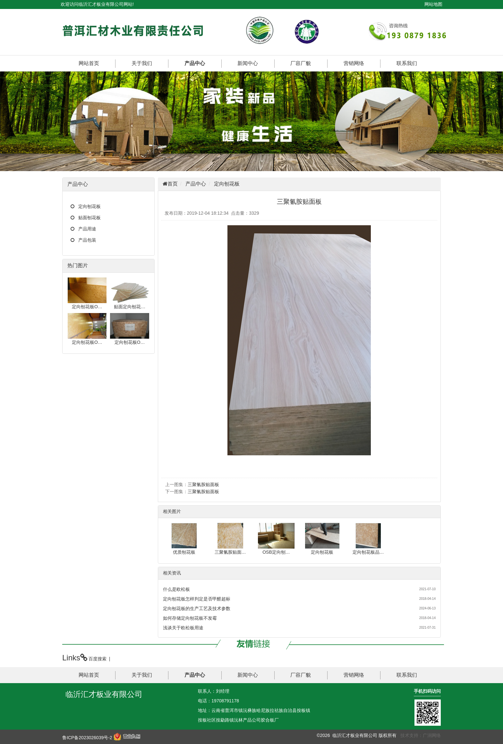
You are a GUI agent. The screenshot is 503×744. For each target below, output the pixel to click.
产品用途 (87, 228)
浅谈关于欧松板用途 (183, 627)
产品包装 (87, 240)
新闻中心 (247, 63)
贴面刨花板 (89, 217)
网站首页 (89, 63)
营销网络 (354, 63)
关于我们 (142, 63)
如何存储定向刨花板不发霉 (190, 618)
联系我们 (406, 63)
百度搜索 (98, 658)
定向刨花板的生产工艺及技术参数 (196, 608)
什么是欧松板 (176, 589)
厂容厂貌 (300, 63)
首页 (172, 183)
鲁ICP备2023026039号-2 (87, 737)
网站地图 (433, 4)
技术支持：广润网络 (420, 735)
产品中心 (194, 63)
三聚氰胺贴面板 (203, 484)
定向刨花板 (89, 206)
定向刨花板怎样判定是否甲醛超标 (196, 598)
